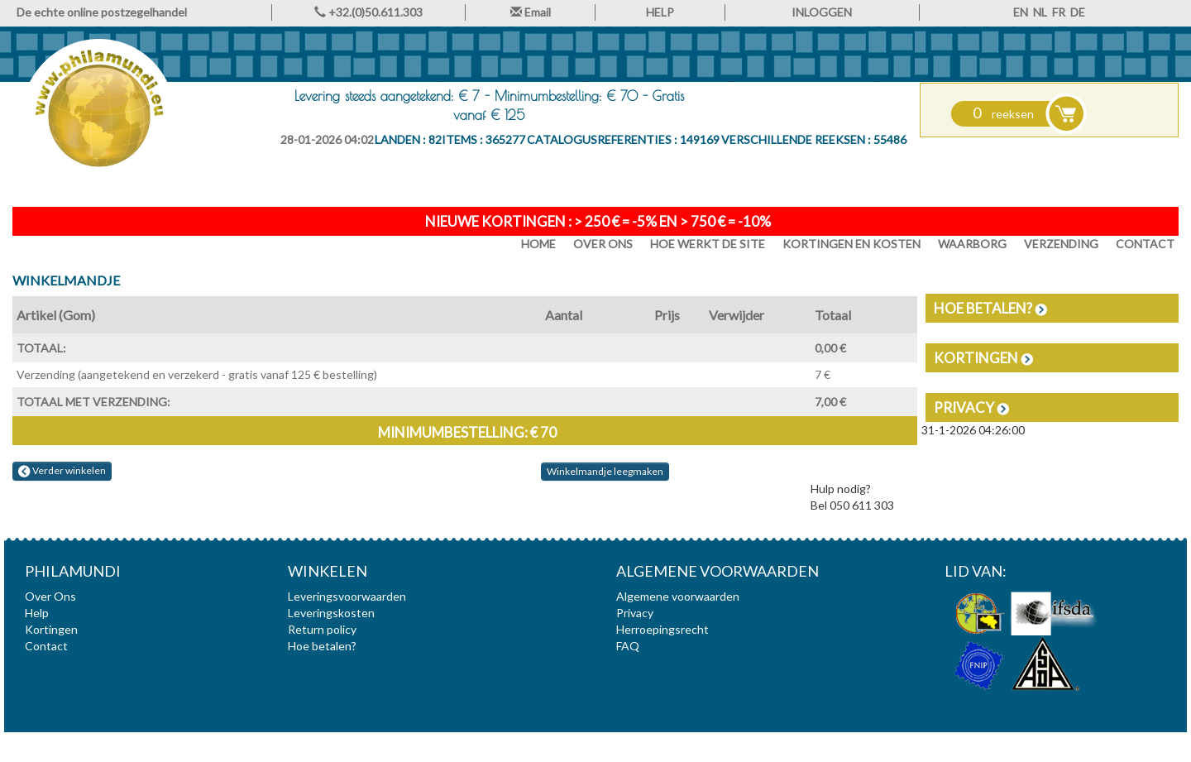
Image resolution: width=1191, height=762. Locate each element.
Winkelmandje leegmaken (605, 471)
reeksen (1003, 114)
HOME (538, 244)
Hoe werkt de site (707, 244)
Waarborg (972, 244)
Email (530, 12)
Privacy (971, 407)
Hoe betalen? (990, 308)
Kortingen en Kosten (851, 244)
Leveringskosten (331, 613)
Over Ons (603, 244)
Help (37, 613)
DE (1077, 12)
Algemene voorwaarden (677, 596)
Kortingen (983, 358)
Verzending (1061, 244)
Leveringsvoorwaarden (347, 596)
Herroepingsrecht (662, 629)
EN (1020, 12)
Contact (1145, 244)
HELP (660, 12)
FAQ (627, 646)
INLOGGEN (822, 12)
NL (1040, 12)
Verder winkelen (62, 470)
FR (1058, 12)
